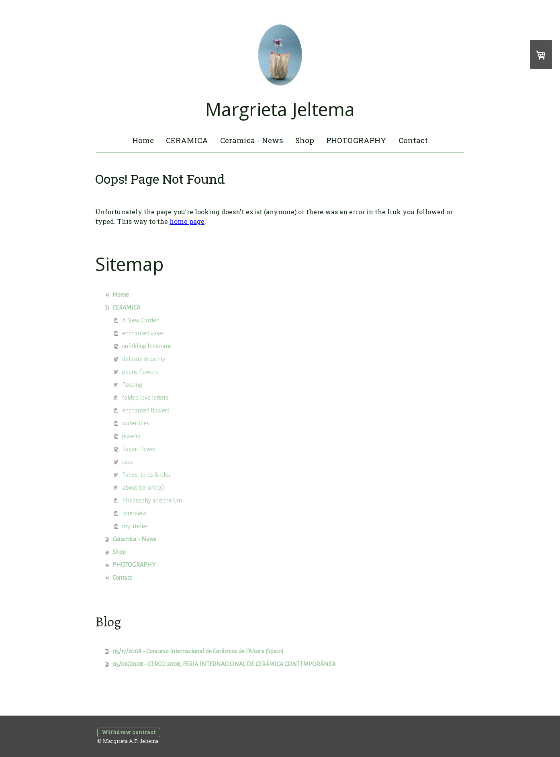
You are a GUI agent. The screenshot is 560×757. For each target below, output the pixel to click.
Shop (304, 140)
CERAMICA (187, 140)
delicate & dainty (144, 359)
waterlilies (135, 423)
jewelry (131, 436)
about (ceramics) (143, 487)
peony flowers (140, 372)
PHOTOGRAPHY (356, 140)
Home (143, 140)
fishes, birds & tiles (146, 475)
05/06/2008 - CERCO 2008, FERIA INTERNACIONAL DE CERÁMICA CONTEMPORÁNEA (223, 664)
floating (132, 385)
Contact (413, 140)
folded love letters (145, 397)
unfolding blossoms (147, 346)
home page (187, 221)
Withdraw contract (129, 732)
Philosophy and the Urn (152, 500)
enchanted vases (143, 333)
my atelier (135, 526)
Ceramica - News (251, 140)
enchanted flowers (146, 410)
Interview (134, 513)
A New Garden (140, 320)
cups (127, 462)
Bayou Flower (139, 449)
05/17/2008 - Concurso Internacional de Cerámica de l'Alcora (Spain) (198, 651)
